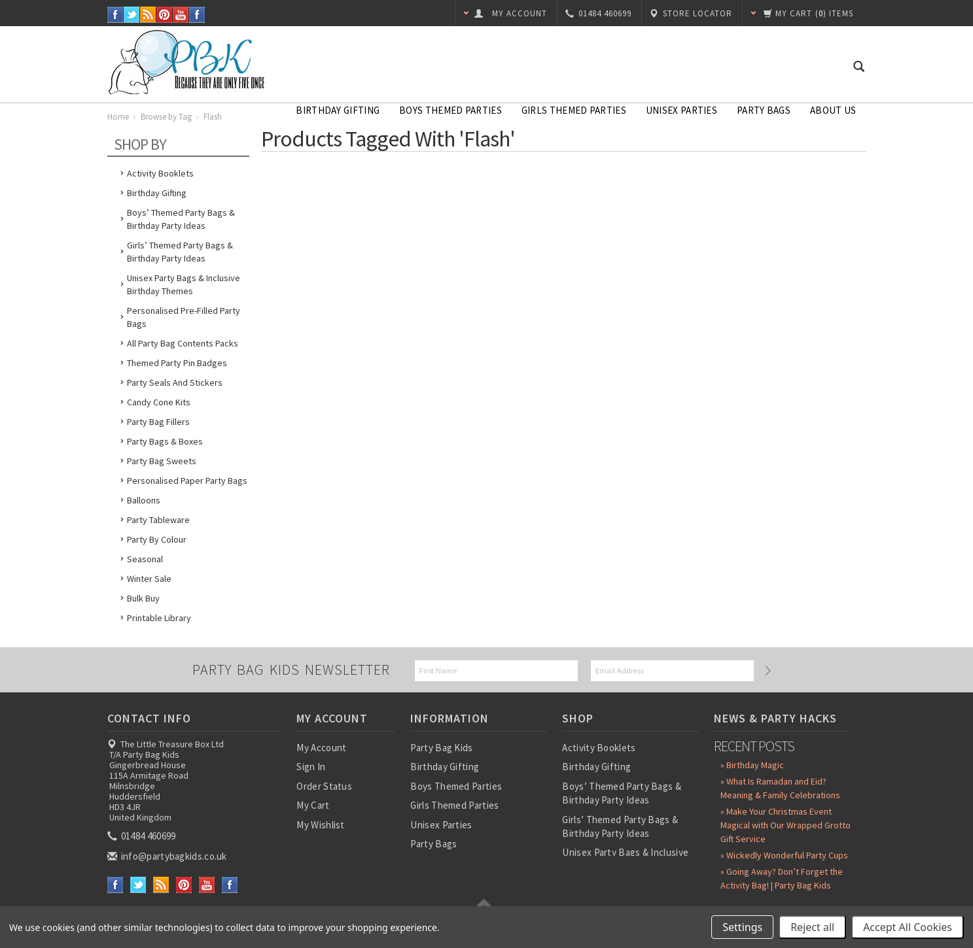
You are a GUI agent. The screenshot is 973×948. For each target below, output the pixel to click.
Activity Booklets (160, 173)
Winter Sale (149, 578)
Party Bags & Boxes (165, 441)
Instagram (197, 15)
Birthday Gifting (338, 110)
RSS (148, 15)
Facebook (115, 15)
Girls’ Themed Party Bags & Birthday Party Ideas (180, 251)
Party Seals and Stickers (174, 382)
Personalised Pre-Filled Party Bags (183, 317)
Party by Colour (156, 539)
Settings (742, 927)
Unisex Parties (681, 110)
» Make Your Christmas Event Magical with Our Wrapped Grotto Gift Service (785, 825)
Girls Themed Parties (574, 110)
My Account (321, 747)
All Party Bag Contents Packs (182, 343)
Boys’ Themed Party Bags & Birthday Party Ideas (181, 219)
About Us (833, 110)
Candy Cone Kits (158, 402)
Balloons (143, 500)
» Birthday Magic (752, 765)
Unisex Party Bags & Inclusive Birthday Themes (183, 284)
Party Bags (763, 110)
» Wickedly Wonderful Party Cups (784, 855)
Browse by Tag (166, 116)
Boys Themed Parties (450, 110)
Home (118, 116)
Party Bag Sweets (161, 461)
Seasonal (145, 559)
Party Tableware (158, 520)
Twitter (132, 15)
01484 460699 (142, 836)
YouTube (181, 15)
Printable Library (159, 618)
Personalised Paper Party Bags (187, 480)
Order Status (324, 786)
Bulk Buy (143, 598)
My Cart (312, 805)
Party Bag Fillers (158, 422)
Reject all (812, 927)
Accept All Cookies (907, 927)
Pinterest (164, 15)
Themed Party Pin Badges (177, 363)
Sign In (310, 766)
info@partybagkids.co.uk (168, 856)
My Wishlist (320, 825)
